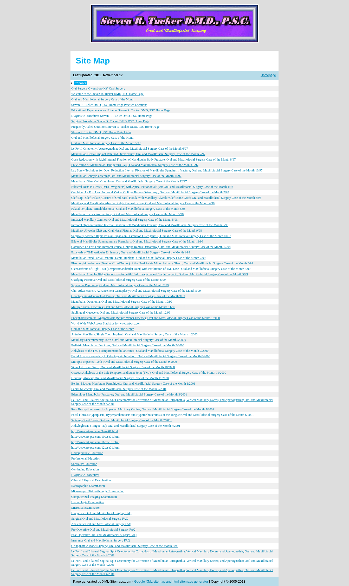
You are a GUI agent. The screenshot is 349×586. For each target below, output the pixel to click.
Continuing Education (85, 469)
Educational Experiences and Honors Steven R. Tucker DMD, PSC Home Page (120, 110)
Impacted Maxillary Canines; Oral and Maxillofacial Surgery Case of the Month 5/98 (124, 219)
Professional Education (85, 458)
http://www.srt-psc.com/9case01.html (94, 431)
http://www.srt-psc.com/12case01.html (95, 447)
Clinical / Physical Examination (91, 480)
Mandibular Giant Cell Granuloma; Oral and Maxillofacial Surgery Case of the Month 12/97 (129, 181)
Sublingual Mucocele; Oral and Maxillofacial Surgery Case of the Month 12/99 (120, 312)
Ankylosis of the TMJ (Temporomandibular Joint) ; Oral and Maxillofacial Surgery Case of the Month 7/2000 (140, 351)
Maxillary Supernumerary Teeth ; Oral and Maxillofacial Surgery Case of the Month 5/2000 (128, 340)
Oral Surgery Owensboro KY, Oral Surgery (98, 88)
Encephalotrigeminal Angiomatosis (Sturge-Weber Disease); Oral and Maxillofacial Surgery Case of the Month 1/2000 (145, 318)
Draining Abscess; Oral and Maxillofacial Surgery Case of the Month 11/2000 (120, 378)
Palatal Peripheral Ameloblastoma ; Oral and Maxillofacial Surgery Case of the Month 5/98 (128, 209)
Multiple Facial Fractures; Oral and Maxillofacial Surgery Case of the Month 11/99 (123, 307)
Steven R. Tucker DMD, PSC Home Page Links (101, 132)
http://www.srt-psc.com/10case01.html (95, 436)
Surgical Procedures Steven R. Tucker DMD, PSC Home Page (110, 121)
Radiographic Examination (88, 486)
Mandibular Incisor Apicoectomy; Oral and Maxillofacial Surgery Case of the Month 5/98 (127, 214)
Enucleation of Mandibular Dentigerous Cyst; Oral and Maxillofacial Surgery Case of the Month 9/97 (134, 165)
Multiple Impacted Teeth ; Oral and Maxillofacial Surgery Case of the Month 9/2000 (124, 362)
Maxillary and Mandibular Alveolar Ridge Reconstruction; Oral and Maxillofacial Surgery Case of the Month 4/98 (143, 203)
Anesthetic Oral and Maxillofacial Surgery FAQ (101, 524)
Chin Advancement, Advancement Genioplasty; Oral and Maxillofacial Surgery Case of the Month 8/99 (136, 290)
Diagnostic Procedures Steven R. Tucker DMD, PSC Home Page (111, 116)
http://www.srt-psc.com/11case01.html (95, 442)
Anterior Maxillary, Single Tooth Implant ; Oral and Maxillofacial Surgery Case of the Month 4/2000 (134, 334)
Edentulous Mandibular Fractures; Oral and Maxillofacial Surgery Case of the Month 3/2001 (129, 394)
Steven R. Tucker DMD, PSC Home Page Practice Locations (109, 105)
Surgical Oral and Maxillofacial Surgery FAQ (99, 518)
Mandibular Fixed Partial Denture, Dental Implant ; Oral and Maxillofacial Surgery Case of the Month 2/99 (138, 258)
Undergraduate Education (87, 453)
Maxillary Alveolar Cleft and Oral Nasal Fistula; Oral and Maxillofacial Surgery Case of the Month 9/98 (136, 230)
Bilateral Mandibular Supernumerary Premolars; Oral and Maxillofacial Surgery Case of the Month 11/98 (137, 241)
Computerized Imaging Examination (94, 497)
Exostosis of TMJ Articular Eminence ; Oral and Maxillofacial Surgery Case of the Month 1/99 (130, 252)
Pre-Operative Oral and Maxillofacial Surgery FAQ (103, 529)
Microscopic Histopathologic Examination (97, 491)
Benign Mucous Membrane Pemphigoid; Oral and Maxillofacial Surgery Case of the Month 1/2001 (133, 383)
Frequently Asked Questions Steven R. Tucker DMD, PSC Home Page (115, 127)
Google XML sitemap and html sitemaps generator (171, 581)
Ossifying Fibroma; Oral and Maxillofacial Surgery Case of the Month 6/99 (118, 280)
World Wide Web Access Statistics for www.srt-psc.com (106, 323)
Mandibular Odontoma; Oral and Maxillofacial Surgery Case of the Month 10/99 (121, 301)
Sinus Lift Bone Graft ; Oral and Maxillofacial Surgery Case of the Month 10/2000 (123, 367)
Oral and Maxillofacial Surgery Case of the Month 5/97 (105, 143)
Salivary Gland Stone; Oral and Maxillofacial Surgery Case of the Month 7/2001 (121, 420)
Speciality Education (84, 464)
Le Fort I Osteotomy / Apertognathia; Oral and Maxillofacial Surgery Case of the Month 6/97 (129, 148)
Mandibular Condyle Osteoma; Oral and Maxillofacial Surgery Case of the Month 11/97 (126, 176)
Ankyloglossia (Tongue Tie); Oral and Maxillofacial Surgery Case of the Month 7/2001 (125, 426)
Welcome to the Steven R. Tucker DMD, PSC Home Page (107, 94)
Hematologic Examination (87, 502)
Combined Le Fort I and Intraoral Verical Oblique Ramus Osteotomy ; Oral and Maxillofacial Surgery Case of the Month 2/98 (150, 192)
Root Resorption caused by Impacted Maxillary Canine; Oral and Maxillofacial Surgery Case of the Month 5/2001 (142, 409)
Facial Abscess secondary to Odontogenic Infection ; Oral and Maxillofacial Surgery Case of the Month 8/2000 (140, 356)
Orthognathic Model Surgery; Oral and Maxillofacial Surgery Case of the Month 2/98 (124, 546)
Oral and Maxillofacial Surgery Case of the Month (102, 99)
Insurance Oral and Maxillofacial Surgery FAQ (100, 540)
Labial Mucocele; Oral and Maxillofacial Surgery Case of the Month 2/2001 (118, 389)
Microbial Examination (85, 507)
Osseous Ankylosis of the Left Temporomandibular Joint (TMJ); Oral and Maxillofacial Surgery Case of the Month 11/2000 (148, 372)
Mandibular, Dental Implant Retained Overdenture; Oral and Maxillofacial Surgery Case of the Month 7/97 (138, 154)
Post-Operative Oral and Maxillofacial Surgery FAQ (104, 535)
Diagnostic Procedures (85, 475)
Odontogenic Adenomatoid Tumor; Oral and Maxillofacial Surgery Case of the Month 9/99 (128, 296)
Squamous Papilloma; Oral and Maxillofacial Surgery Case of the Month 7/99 (120, 285)
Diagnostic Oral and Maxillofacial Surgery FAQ (101, 513)
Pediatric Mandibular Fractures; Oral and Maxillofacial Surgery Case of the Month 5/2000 (127, 345)
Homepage (268, 75)
